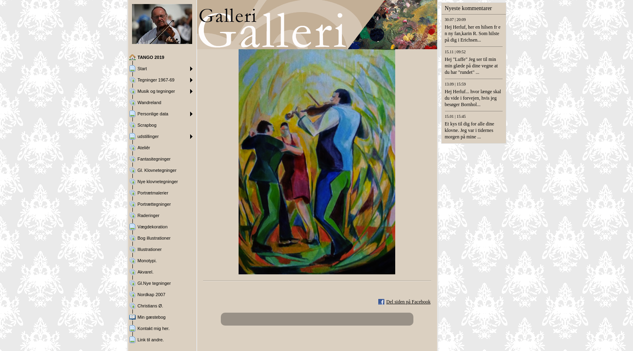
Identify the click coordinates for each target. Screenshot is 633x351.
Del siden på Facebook (408, 302)
